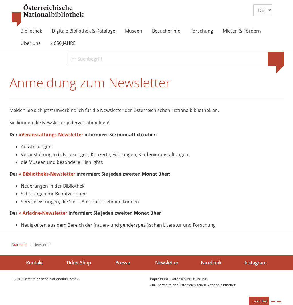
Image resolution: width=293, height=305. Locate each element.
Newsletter (167, 263)
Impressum (159, 279)
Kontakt (34, 263)
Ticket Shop (78, 263)
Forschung (201, 31)
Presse (122, 263)
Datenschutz (181, 279)
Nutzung (200, 279)
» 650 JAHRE (63, 43)
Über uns (31, 43)
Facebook (211, 263)
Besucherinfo (166, 31)
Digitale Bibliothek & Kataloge (83, 31)
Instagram (255, 263)
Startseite (19, 244)
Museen (133, 31)
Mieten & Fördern (242, 31)
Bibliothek (31, 31)
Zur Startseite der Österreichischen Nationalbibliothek (193, 284)
